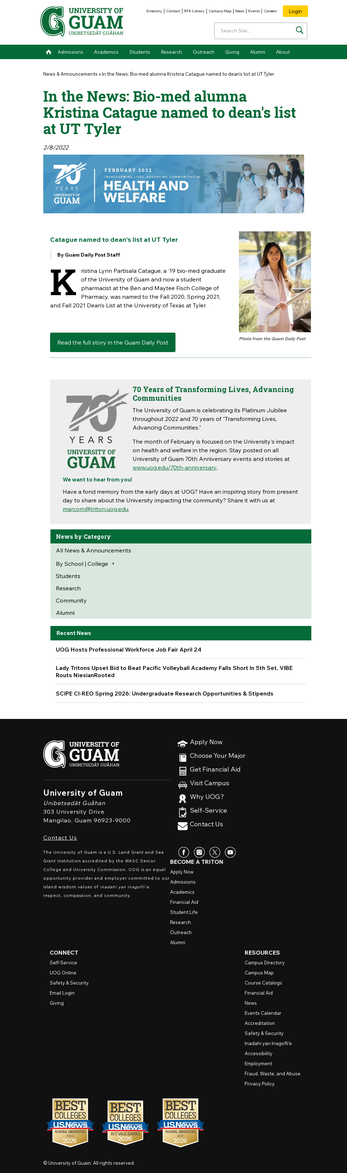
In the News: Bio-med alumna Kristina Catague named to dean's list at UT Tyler (188, 74)
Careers (270, 11)
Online (63, 973)
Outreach (203, 52)
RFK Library (194, 11)
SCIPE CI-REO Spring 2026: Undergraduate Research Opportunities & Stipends (164, 693)
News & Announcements (70, 74)
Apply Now (206, 742)
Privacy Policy (260, 1084)
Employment (258, 1063)
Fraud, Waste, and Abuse (273, 1073)
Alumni (257, 52)
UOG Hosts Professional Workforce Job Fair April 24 (128, 649)
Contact (173, 11)
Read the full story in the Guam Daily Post (112, 342)
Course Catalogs (263, 983)
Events (254, 11)
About (283, 52)
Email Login (62, 993)
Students (139, 52)
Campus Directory (265, 962)
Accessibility (258, 1053)
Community (71, 600)
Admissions (70, 52)
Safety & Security (69, 983)
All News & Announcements (93, 550)
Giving (232, 52)
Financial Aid (184, 902)
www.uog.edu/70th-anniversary (175, 467)
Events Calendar (263, 1013)
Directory (154, 11)
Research (171, 52)
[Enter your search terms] (260, 30)
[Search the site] (299, 30)
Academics (106, 52)
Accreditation (260, 1023)
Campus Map (220, 11)
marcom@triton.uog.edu (95, 508)
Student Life (184, 912)
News (239, 11)
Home (48, 52)
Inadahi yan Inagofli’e (268, 1043)
